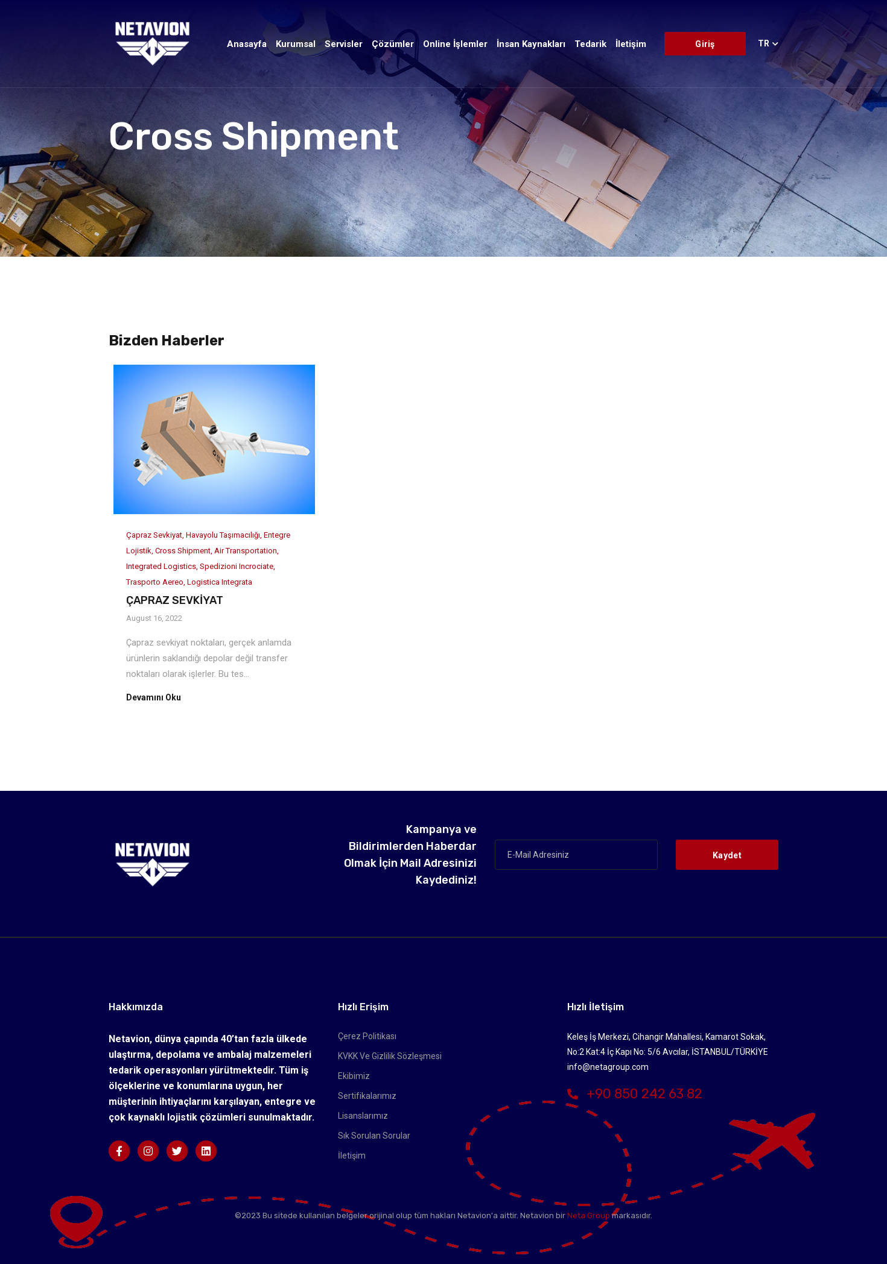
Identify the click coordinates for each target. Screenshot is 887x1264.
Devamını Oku (153, 697)
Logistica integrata (219, 581)
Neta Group (588, 1215)
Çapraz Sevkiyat (154, 534)
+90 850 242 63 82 (634, 1094)
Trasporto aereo (154, 581)
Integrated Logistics (161, 566)
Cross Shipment (183, 550)
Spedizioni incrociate (236, 566)
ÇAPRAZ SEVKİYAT (174, 600)
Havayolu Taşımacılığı (223, 534)
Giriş (704, 44)
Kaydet (727, 855)
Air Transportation (245, 550)
